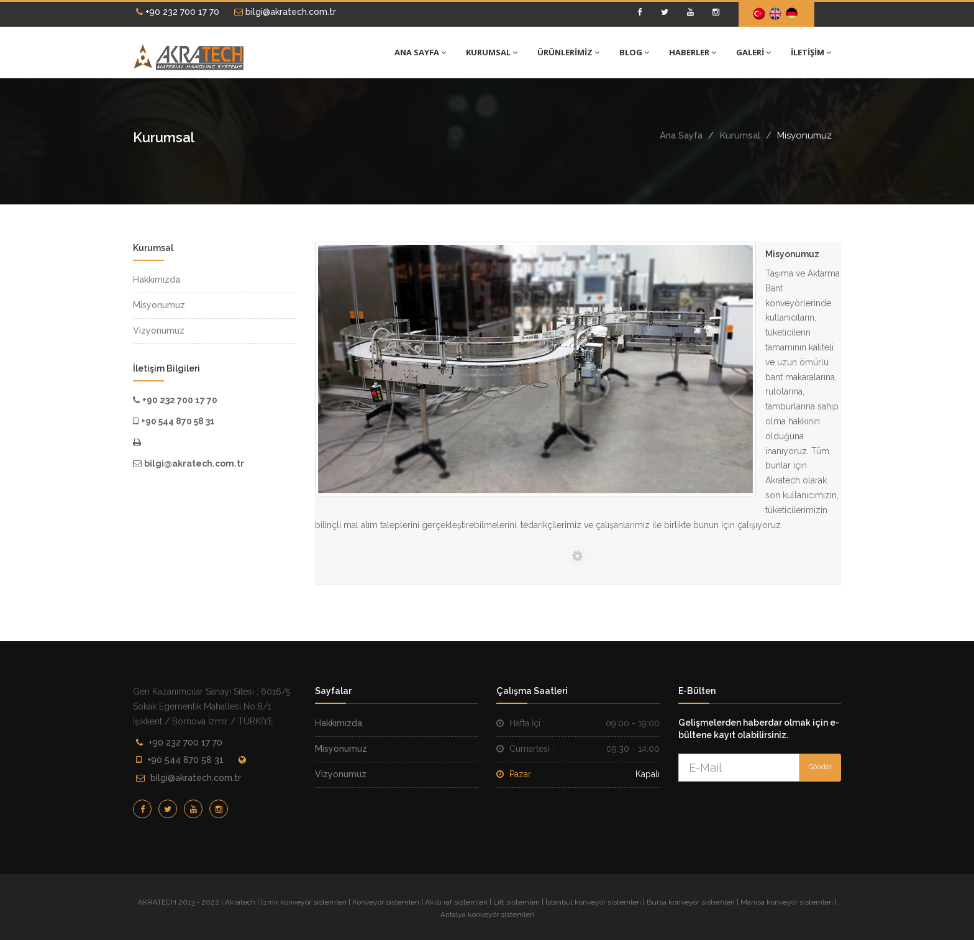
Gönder (820, 767)
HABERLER (692, 52)
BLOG (634, 52)
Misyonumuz (341, 749)
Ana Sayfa (681, 135)
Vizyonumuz (340, 774)
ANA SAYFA (420, 52)
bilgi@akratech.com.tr (285, 12)
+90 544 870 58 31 (185, 760)
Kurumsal (739, 135)
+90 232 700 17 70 (177, 12)
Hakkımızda (338, 723)
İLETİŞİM (811, 52)
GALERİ (753, 52)
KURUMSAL (491, 52)
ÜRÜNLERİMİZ (568, 52)
